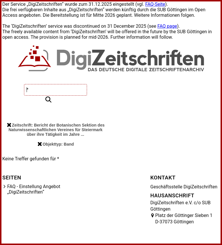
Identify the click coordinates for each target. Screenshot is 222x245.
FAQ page (167, 26)
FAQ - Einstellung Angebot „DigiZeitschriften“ (33, 189)
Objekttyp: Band (56, 144)
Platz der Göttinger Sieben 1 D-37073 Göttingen (183, 218)
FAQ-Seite (155, 4)
